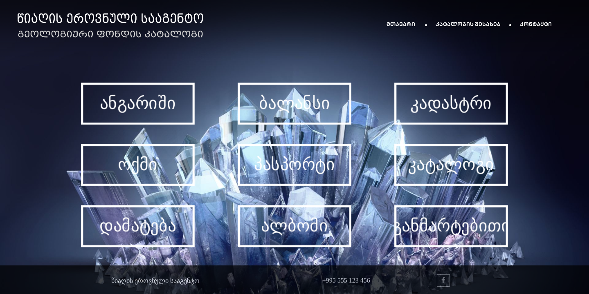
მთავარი (401, 23)
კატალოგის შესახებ (468, 23)
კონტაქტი (536, 23)
